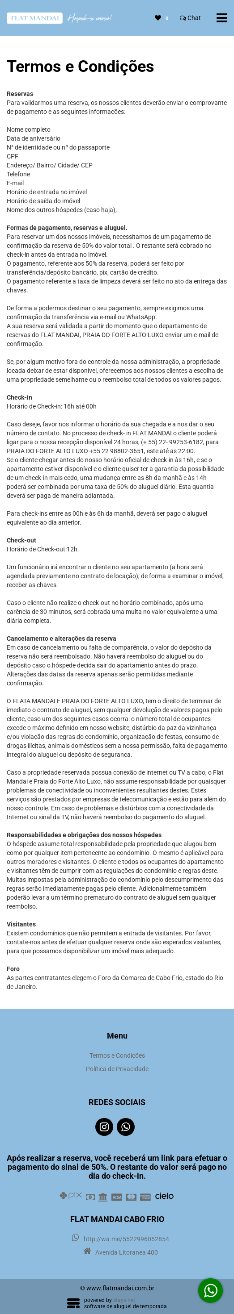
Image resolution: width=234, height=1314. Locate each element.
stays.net (124, 1300)
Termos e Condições (117, 1055)
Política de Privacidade (117, 1068)
